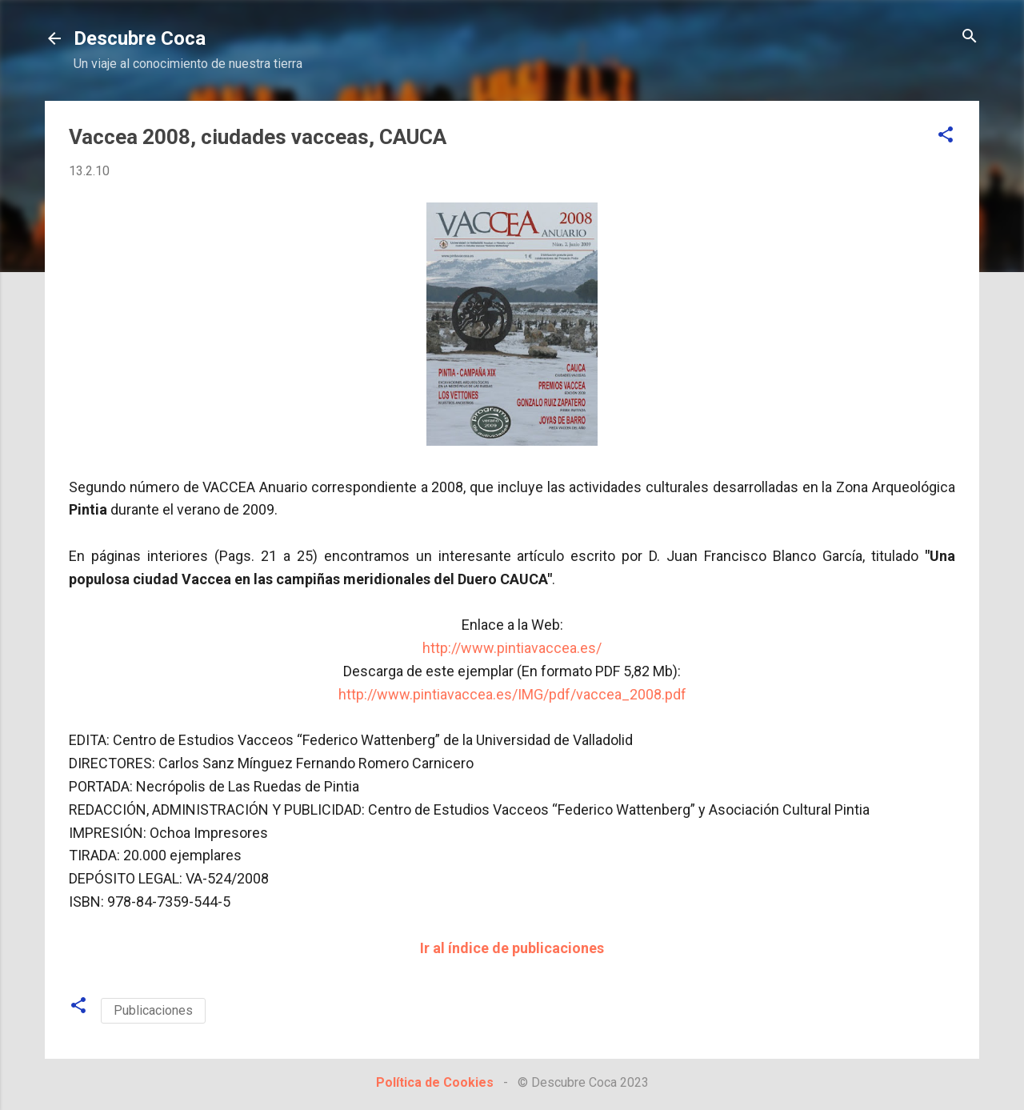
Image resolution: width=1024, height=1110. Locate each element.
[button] (945, 135)
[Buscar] (969, 37)
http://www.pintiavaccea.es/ (512, 647)
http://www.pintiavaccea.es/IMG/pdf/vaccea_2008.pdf (512, 694)
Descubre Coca (140, 38)
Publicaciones (153, 1010)
